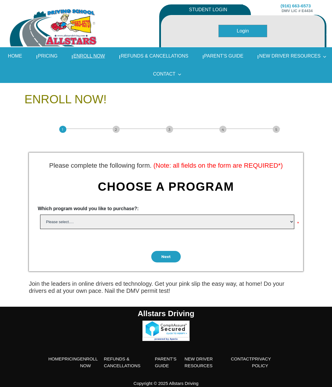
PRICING (48, 55)
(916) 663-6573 (295, 5)
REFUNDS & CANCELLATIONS (154, 55)
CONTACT (241, 358)
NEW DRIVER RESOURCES (292, 55)
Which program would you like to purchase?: (88, 208)
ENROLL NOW (89, 55)
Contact (167, 73)
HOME (55, 358)
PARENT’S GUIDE (223, 55)
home (15, 55)
